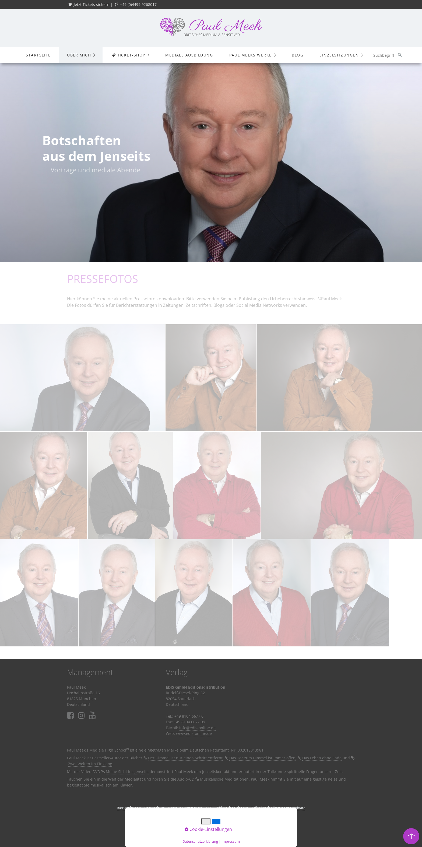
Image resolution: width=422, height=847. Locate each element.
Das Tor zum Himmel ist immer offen (262, 757)
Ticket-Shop (128, 55)
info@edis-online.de (197, 727)
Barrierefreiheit (129, 807)
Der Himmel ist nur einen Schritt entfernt (185, 757)
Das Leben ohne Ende (322, 757)
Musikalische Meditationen (224, 779)
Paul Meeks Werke (250, 55)
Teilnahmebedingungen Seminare (278, 807)
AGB (209, 807)
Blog (297, 55)
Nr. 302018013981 (247, 750)
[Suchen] (400, 55)
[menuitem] (38, 55)
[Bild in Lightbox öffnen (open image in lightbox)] (82, 377)
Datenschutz (154, 807)
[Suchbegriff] (387, 55)
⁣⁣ (92, 716)
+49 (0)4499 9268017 (138, 4)
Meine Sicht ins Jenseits (127, 771)
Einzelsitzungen (339, 55)
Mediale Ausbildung (189, 55)
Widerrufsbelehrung (232, 807)
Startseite (38, 55)
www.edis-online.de (194, 733)
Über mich (79, 55)
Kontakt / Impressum (185, 807)
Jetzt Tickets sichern (92, 4)
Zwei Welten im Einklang (90, 763)
